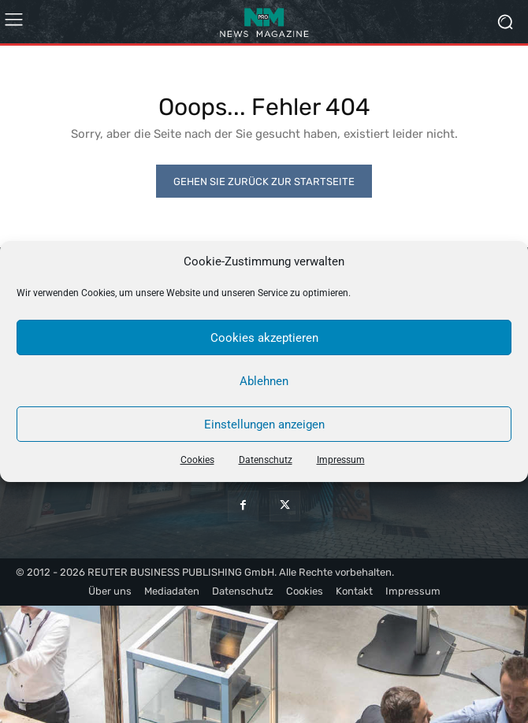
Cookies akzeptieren (264, 338)
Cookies (197, 459)
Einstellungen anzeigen (264, 424)
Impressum (341, 459)
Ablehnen (264, 381)
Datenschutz (265, 459)
